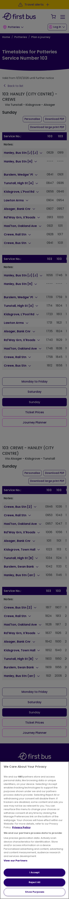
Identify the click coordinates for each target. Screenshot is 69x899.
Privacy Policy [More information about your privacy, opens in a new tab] (21, 827)
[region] (34, 830)
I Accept (34, 872)
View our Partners (15, 860)
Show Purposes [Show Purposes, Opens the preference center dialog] (34, 892)
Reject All (34, 882)
